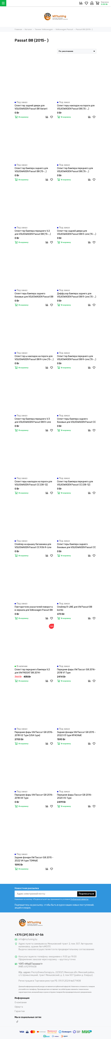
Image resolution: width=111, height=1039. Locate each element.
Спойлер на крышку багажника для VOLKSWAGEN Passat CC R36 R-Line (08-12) (33, 546)
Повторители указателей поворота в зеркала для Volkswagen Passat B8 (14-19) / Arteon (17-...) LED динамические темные (34, 609)
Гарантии (20, 1011)
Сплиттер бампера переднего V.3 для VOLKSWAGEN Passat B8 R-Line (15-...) (33, 421)
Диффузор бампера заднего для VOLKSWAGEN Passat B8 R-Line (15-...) (76, 295)
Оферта (19, 1007)
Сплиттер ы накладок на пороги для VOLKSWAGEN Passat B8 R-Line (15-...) (34, 358)
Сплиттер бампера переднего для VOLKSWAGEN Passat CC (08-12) (75, 483)
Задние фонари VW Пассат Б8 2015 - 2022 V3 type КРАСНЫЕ (76, 734)
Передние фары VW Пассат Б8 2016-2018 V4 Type (34, 796)
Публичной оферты (79, 899)
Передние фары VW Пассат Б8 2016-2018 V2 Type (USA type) (34, 734)
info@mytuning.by (28, 939)
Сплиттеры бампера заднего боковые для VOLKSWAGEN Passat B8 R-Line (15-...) (34, 295)
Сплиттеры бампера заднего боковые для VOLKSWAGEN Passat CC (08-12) (76, 421)
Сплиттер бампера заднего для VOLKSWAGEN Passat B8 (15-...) (31, 170)
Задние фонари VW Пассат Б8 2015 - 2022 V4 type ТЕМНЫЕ (34, 859)
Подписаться (86, 893)
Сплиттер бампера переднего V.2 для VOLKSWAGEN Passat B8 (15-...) (33, 232)
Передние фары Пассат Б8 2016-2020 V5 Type (74, 796)
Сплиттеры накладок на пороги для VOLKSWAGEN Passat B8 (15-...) (75, 107)
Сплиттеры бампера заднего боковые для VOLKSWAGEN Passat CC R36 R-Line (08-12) (76, 546)
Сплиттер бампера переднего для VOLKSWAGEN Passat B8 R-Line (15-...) (76, 358)
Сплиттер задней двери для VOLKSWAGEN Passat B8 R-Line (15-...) (76, 232)
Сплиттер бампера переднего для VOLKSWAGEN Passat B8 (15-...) (75, 170)
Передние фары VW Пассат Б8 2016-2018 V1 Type (76, 671)
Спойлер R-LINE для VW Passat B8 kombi (74, 608)
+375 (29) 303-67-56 (29, 934)
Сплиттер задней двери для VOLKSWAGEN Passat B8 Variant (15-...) (31, 107)
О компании (21, 1002)
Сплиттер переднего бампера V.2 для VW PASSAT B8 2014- (32, 671)
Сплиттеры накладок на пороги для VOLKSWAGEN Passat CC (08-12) (33, 483)
